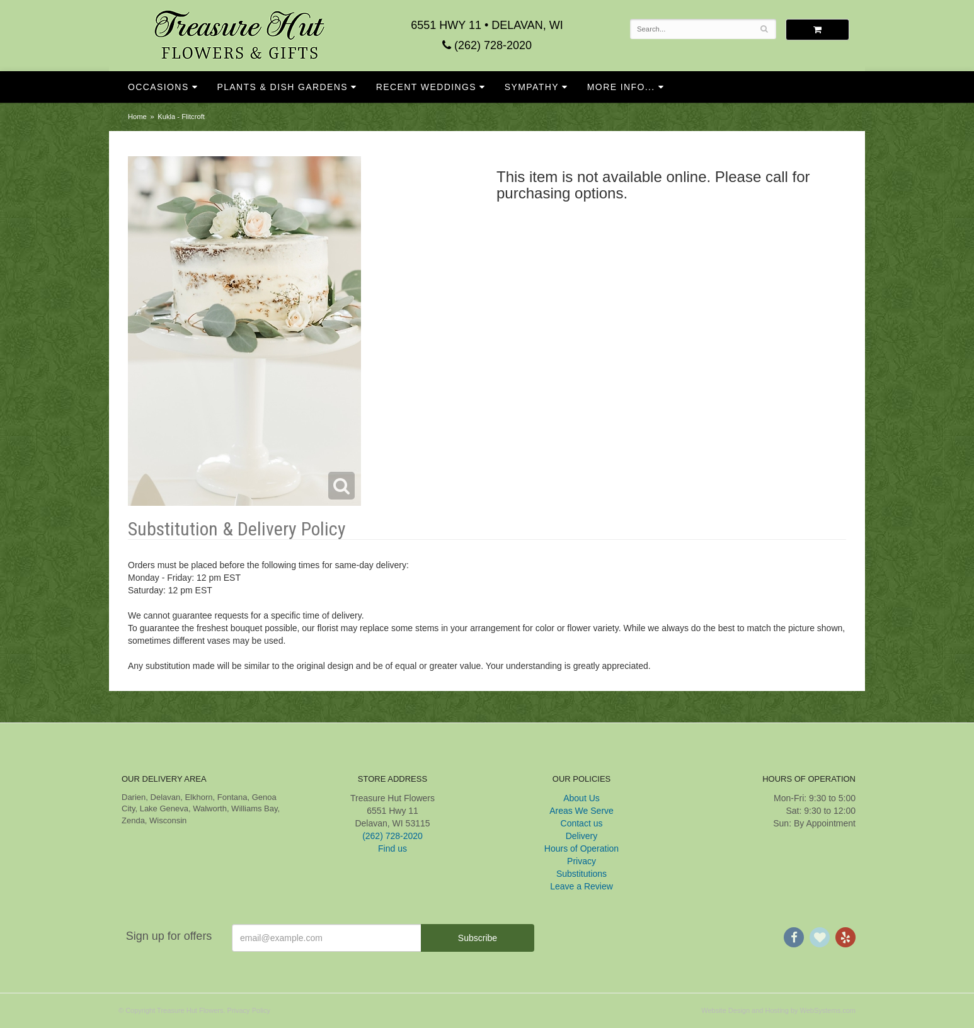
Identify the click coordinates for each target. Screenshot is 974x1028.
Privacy (581, 861)
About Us (581, 798)
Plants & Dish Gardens (282, 87)
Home (137, 116)
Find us (392, 848)
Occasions (158, 87)
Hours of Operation (581, 848)
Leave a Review (581, 886)
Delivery (582, 836)
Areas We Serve (581, 811)
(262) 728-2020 (487, 45)
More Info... (621, 87)
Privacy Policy (248, 1010)
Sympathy (532, 87)
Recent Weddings (426, 87)
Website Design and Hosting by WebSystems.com (778, 1010)
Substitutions (581, 874)
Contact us (582, 823)
